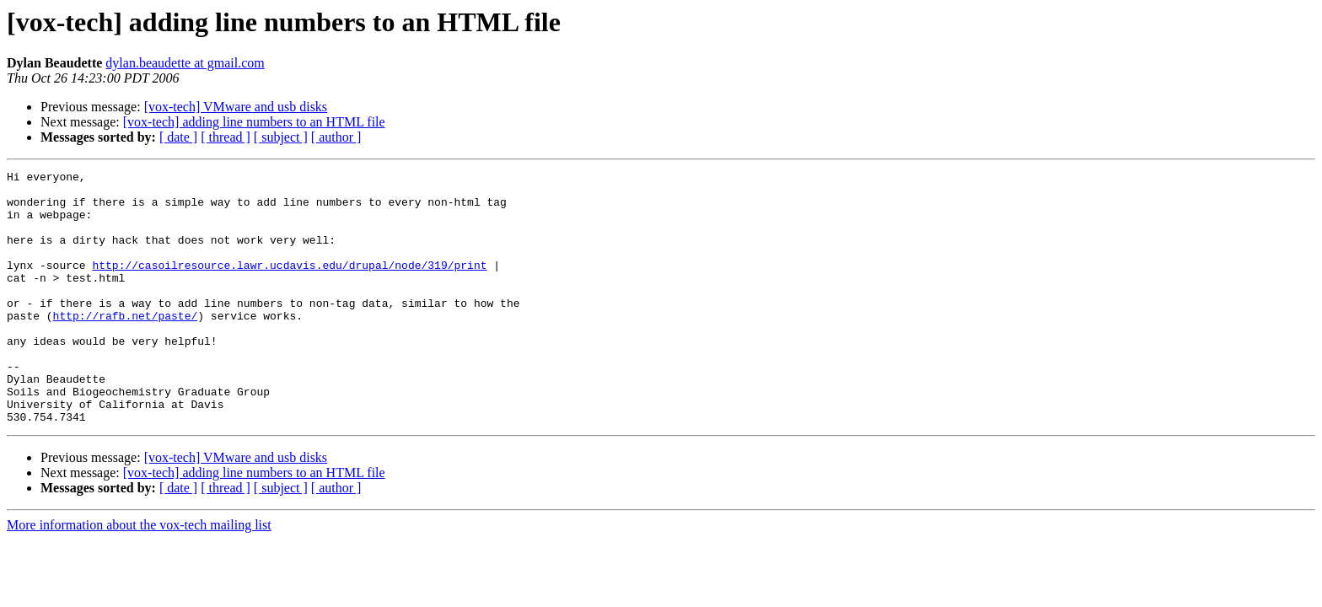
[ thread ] (225, 137)
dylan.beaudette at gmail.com (184, 63)
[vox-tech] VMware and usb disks (235, 106)
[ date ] (178, 137)
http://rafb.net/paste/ (125, 345)
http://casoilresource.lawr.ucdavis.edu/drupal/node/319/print (289, 285)
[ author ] (336, 137)
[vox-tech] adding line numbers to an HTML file (254, 122)
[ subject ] (281, 137)
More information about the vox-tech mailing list (139, 575)
